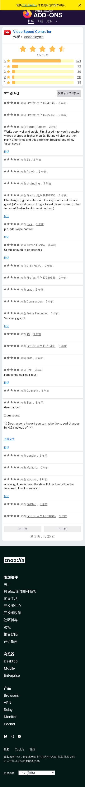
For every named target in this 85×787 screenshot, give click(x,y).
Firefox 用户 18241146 (41, 103)
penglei (31, 455)
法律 (32, 749)
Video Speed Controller (32, 32)
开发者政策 (12, 613)
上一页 (22, 529)
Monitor (10, 717)
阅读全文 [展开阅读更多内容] (9, 438)
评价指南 (11, 641)
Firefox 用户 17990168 (41, 516)
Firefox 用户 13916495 (41, 346)
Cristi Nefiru (34, 265)
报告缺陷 (11, 634)
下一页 (62, 529)
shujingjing (33, 183)
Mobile (9, 668)
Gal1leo (31, 504)
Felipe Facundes (37, 313)
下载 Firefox (29, 5)
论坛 (7, 627)
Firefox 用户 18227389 (41, 114)
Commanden (35, 301)
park (29, 224)
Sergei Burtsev (36, 126)
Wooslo (31, 479)
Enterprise (12, 675)
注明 (17, 756)
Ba (28, 159)
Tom (29, 402)
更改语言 (9, 773)
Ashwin (31, 171)
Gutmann (32, 390)
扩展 (31, 21)
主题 (40, 21)
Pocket (9, 724)
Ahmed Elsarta (36, 245)
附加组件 (11, 577)
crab (29, 289)
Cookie (19, 749)
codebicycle (34, 37)
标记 (6, 151)
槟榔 (29, 358)
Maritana (32, 467)
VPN (7, 703)
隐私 (6, 749)
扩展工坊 (11, 599)
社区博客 (11, 620)
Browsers (11, 695)
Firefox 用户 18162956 (41, 195)
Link (29, 369)
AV (28, 334)
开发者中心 (12, 606)
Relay (8, 710)
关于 (7, 584)
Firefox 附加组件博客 (20, 591)
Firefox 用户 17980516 (41, 277)
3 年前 (62, 103)
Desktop (10, 661)
